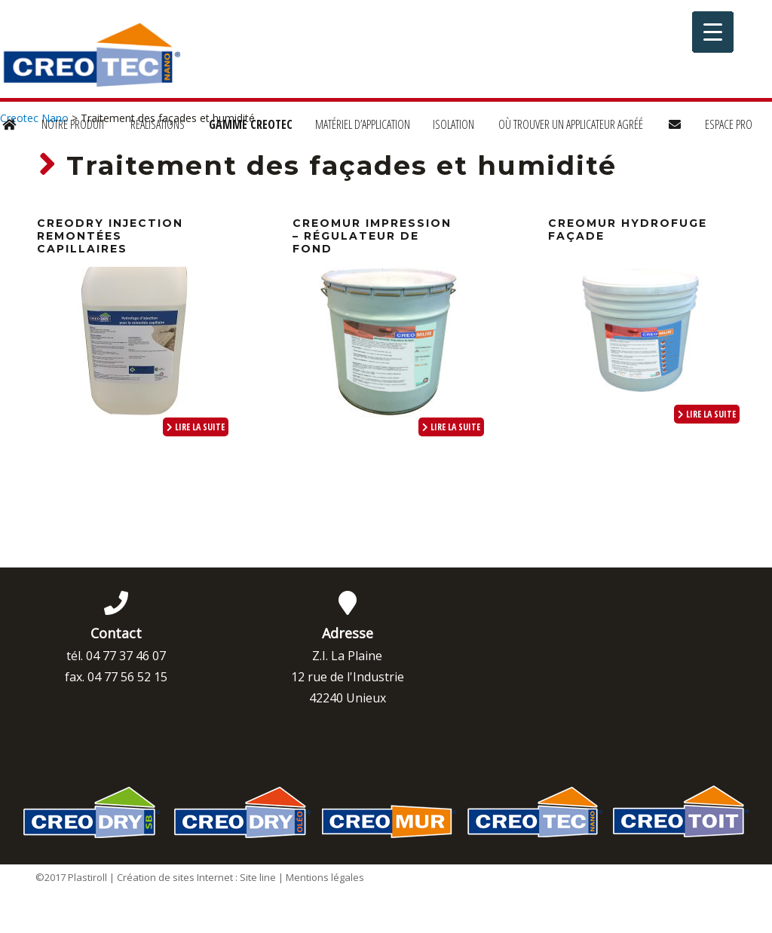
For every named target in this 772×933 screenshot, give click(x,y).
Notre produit (73, 124)
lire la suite (196, 427)
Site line (258, 877)
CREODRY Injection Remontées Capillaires (110, 235)
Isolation (453, 124)
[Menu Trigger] (713, 32)
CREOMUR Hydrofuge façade (627, 229)
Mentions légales (325, 877)
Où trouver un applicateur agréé (570, 124)
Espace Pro (728, 124)
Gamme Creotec (251, 124)
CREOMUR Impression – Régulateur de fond (372, 235)
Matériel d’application (362, 124)
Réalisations (157, 124)
